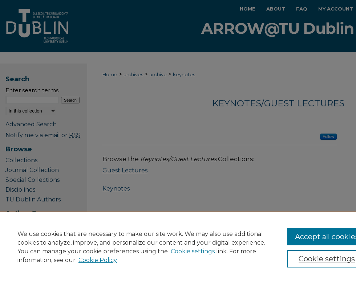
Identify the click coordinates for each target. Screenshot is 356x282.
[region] (178, 247)
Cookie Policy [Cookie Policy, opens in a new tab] (97, 260)
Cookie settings (193, 251)
